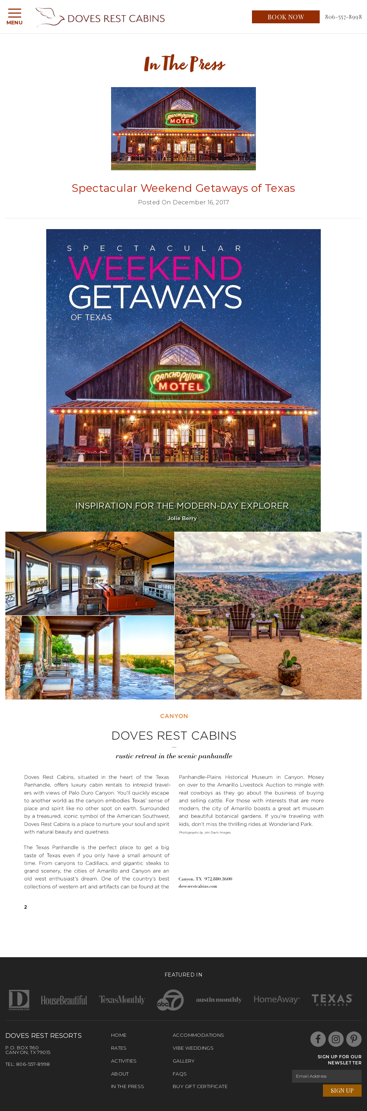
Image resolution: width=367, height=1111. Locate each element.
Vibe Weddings (193, 1048)
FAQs (180, 1074)
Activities (124, 1061)
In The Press (127, 1086)
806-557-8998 (343, 16)
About (120, 1074)
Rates (119, 1048)
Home (119, 1035)
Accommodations (198, 1035)
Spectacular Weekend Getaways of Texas (183, 188)
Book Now (286, 17)
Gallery (184, 1061)
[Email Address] (327, 1076)
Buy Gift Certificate (200, 1086)
